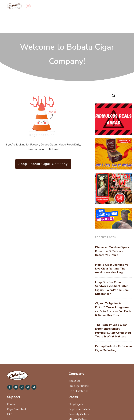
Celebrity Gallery (79, 393)
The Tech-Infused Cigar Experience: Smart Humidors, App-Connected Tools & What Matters (113, 310)
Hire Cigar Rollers (79, 365)
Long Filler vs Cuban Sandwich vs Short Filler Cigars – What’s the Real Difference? (112, 267)
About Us (74, 360)
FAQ (9, 393)
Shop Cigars (76, 383)
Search (11, 406)
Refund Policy (45, 406)
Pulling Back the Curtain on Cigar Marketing (113, 327)
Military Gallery (78, 398)
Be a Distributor (78, 370)
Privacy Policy (26, 406)
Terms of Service (66, 406)
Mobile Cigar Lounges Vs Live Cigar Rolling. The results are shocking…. (111, 248)
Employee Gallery (79, 388)
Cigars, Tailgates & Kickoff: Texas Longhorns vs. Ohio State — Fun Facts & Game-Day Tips (113, 288)
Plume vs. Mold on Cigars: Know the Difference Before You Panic (112, 230)
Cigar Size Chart (16, 388)
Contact (12, 383)
